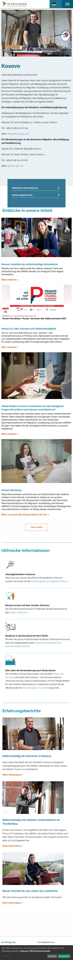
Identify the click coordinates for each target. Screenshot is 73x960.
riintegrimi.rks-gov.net (18, 134)
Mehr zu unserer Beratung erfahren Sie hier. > (25, 514)
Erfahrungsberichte (22, 195)
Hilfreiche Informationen (25, 188)
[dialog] (36, 952)
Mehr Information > (12, 775)
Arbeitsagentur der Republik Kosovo (49, 581)
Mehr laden (36, 527)
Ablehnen (52, 956)
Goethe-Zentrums (18, 612)
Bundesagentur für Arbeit (36, 688)
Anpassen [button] (6, 956)
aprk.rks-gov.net (15, 166)
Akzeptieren (64, 956)
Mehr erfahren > (9, 279)
